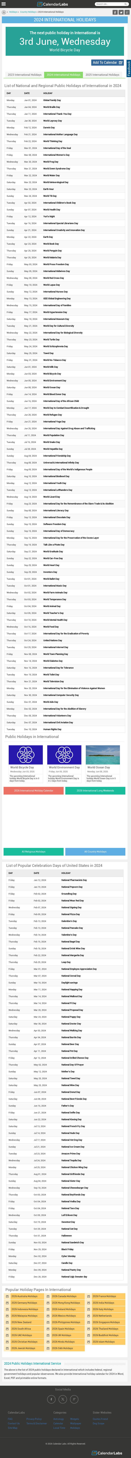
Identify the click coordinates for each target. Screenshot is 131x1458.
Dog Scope (98, 1423)
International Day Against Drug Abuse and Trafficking (69, 428)
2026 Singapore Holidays (106, 1322)
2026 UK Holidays (61, 1335)
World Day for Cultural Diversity (58, 326)
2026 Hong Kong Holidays (66, 1302)
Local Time (59, 1428)
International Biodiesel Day (56, 476)
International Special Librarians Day (60, 223)
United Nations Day (52, 640)
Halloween (66, 1235)
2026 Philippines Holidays (66, 1322)
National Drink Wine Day (73, 948)
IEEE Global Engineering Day (57, 298)
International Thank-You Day (57, 114)
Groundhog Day (69, 894)
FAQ (10, 1419)
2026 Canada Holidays (64, 1296)
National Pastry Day (71, 1270)
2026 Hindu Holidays (63, 1341)
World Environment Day (54, 380)
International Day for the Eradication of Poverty (66, 633)
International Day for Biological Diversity (63, 332)
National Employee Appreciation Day (79, 969)
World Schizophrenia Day (55, 346)
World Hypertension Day (55, 312)
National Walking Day (71, 1030)
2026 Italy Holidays (103, 1309)
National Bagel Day (70, 941)
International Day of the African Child (61, 401)
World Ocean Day (51, 387)
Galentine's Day (69, 921)
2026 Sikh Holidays (62, 1348)
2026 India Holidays (103, 1302)
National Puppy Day (71, 1017)
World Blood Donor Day (54, 394)
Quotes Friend (100, 1419)
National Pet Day (69, 1051)
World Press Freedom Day (56, 264)
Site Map (12, 1428)
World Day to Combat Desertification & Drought (66, 408)
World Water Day (51, 175)
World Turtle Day (51, 339)
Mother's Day (68, 1071)
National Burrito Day (71, 1037)
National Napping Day (71, 989)
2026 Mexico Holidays (64, 1315)
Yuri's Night (49, 216)
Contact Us (14, 1423)
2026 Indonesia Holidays (24, 1309)
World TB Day (50, 196)
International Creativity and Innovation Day (64, 230)
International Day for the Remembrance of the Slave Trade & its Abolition (78, 503)
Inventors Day (50, 572)
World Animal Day (52, 606)
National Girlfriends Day (73, 1174)
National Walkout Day (71, 996)
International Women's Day (56, 155)
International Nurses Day (55, 291)
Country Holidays (28, 12)
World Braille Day (51, 107)
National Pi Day (68, 1003)
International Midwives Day (56, 271)
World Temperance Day (54, 599)
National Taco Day (70, 1208)
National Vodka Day (71, 1201)
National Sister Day (70, 1181)
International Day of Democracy (58, 531)
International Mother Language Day (60, 134)
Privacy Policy (34, 1419)
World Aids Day (50, 702)
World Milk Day (50, 367)
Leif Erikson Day (69, 1215)
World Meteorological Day (55, 182)
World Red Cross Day (53, 278)
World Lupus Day (51, 285)
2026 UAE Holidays (21, 1335)
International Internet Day (55, 647)
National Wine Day (70, 1085)
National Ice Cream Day (72, 1147)
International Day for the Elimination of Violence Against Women (74, 688)
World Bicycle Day (52, 373)
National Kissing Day (71, 1119)
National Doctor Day (71, 1023)
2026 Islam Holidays (104, 1341)
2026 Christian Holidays (24, 1341)
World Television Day (53, 681)
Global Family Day (52, 100)
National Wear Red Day (72, 900)
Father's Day (67, 1105)
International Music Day (55, 585)
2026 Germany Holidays (24, 1302)
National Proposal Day (72, 1010)
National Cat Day (69, 1229)
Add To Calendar (105, 62)
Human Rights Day (52, 729)
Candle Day (66, 1263)
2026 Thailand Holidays (105, 1328)
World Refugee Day (52, 415)
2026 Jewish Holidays (23, 1348)
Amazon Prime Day (70, 1153)
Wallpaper (75, 1423)
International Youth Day (54, 483)
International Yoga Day (54, 421)
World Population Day (53, 435)
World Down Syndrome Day (56, 168)
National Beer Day (70, 1044)
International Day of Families (57, 305)
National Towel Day (70, 1078)
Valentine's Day (69, 935)
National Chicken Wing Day (74, 1167)
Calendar (58, 1423)
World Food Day (51, 626)
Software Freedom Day (54, 524)
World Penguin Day (52, 250)
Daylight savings (69, 982)
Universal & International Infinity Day (61, 462)
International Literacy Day (56, 510)
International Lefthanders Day (57, 490)
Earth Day (48, 237)
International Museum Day (56, 319)
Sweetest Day (68, 1222)
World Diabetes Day (53, 661)
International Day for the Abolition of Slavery (64, 709)
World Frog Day (50, 162)
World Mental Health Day (55, 620)
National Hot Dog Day (71, 1140)
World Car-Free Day (53, 558)
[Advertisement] (64, 820)
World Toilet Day (51, 674)
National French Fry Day (73, 1126)
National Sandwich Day (72, 1242)
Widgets (74, 1419)
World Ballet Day (51, 579)
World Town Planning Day (55, 654)
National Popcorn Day (72, 887)
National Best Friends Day (74, 1099)
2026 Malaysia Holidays (24, 1315)
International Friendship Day (57, 456)
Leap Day (66, 962)
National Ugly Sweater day (74, 1276)
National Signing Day (71, 907)
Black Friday (67, 1249)
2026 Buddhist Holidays (105, 1335)
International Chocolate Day (56, 517)
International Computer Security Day (61, 695)
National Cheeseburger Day (74, 1188)
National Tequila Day (71, 1160)
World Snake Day (51, 442)
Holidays (13, 12)
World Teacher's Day (53, 613)
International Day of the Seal (57, 148)
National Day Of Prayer (72, 1064)
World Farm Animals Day (55, 592)
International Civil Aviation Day (58, 722)
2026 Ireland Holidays (64, 1309)
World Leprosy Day (52, 120)
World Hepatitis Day (53, 449)
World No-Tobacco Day (54, 360)
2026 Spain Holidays (63, 1328)
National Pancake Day (72, 928)
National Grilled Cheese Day (75, 1058)
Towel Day (48, 353)
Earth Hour (48, 189)
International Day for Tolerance (58, 668)
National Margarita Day (72, 955)
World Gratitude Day (53, 551)
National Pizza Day (70, 914)
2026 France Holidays (104, 1296)
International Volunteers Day (57, 715)
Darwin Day (49, 127)
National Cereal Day (71, 976)
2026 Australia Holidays (24, 1296)
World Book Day (51, 244)
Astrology (58, 1419)
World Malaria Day (52, 257)
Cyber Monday (68, 1256)
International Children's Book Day (59, 203)
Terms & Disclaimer (36, 1423)
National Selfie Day (70, 1112)
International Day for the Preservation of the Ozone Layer (71, 538)
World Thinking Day (52, 141)
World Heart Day (51, 565)
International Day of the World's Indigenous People (67, 469)
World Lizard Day (51, 497)
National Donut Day (70, 1092)
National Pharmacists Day (74, 880)
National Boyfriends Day (73, 1194)
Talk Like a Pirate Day (53, 544)
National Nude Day (70, 1133)
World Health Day (51, 209)
